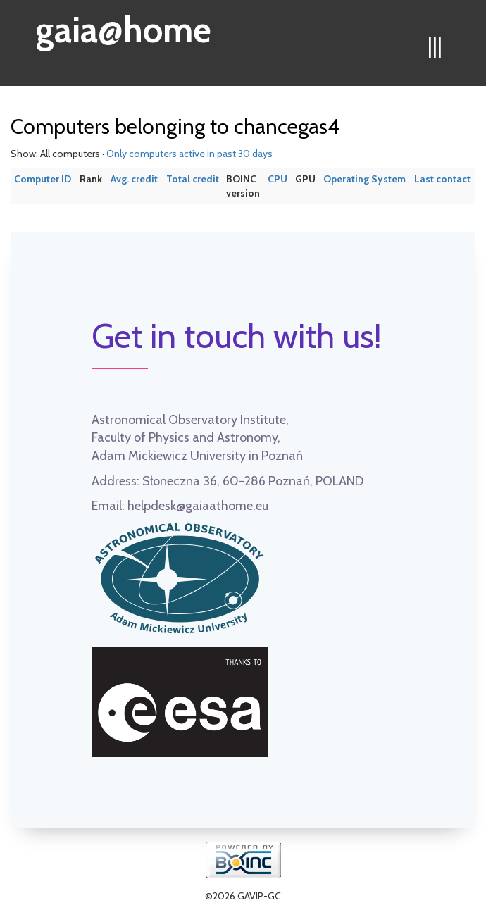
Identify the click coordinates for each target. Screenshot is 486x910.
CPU (277, 179)
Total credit (192, 179)
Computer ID (42, 179)
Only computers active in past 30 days (189, 153)
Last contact (442, 179)
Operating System (364, 179)
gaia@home (123, 25)
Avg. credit (134, 179)
